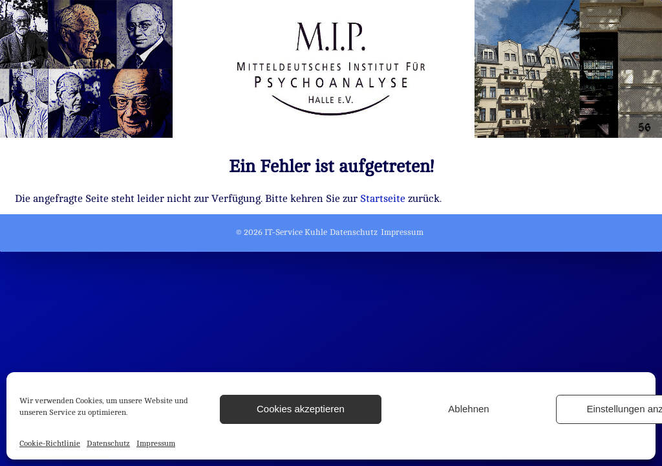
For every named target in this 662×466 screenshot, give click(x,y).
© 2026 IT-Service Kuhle (281, 232)
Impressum (155, 443)
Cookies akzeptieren (301, 408)
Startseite (382, 199)
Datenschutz (108, 443)
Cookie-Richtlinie (49, 443)
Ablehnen (468, 408)
